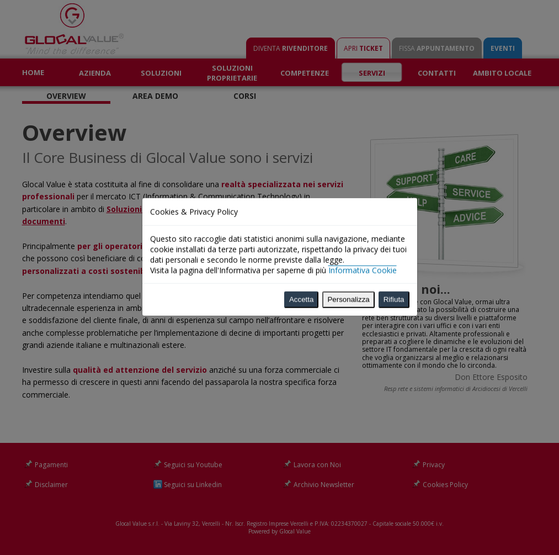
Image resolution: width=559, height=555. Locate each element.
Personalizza (348, 243)
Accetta (301, 243)
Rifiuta (394, 243)
